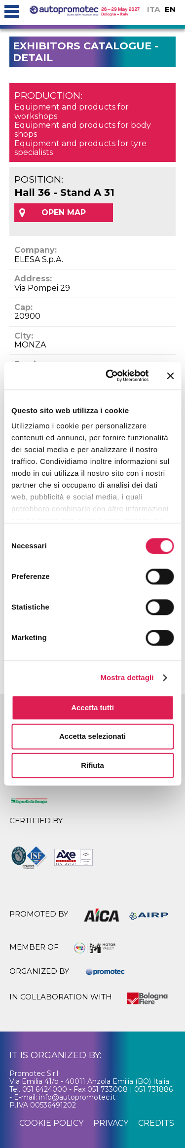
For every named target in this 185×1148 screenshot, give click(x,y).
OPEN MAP (63, 212)
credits (156, 1123)
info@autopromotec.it (77, 1097)
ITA (153, 9)
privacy (110, 1123)
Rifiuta (92, 765)
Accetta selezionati (92, 736)
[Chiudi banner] (170, 375)
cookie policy (51, 1123)
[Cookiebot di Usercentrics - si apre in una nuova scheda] (110, 375)
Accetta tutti (92, 707)
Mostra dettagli (126, 677)
